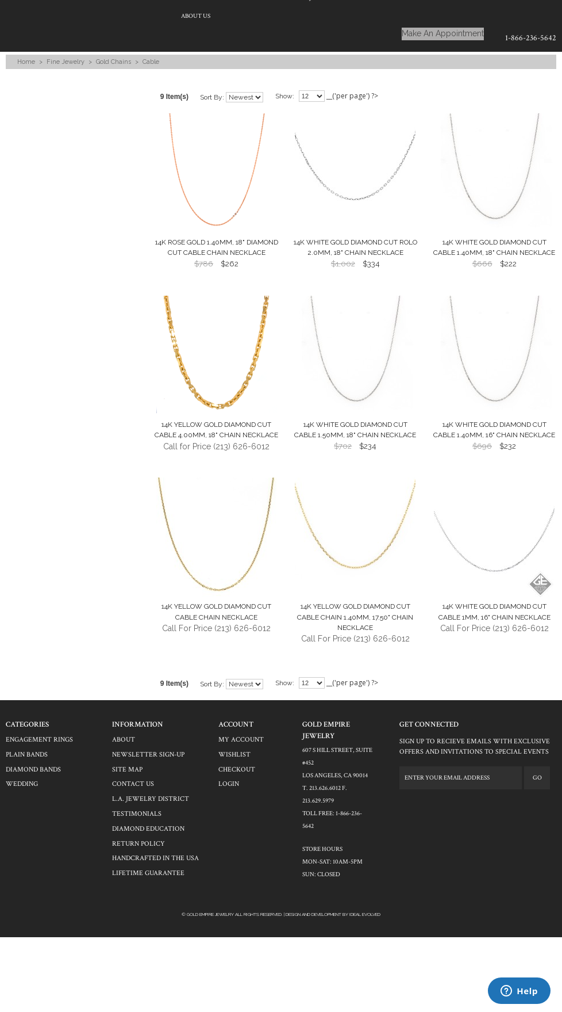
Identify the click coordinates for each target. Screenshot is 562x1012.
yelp (439, 807)
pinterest (456, 807)
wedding (22, 784)
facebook (407, 807)
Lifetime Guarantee (148, 873)
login (228, 784)
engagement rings (39, 739)
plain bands (27, 754)
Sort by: (212, 97)
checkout (236, 769)
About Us (195, 16)
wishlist (234, 754)
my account (241, 739)
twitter (423, 807)
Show (283, 96)
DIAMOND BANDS (33, 769)
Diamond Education (148, 828)
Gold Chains (113, 62)
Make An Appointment (443, 33)
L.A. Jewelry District (150, 799)
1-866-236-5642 (530, 38)
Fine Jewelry (65, 62)
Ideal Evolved (364, 914)
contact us (133, 784)
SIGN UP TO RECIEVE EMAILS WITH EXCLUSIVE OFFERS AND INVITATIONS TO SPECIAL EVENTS (474, 746)
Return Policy (138, 843)
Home (26, 62)
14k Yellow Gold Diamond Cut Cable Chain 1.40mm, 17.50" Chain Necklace (355, 617)
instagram (472, 807)
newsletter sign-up (148, 754)
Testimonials (136, 813)
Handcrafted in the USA (155, 858)
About (123, 739)
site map (127, 769)
